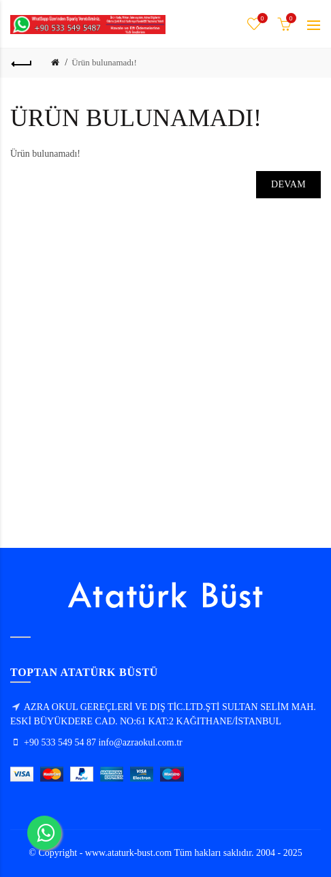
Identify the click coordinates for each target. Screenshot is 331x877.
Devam (288, 184)
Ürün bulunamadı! (104, 62)
